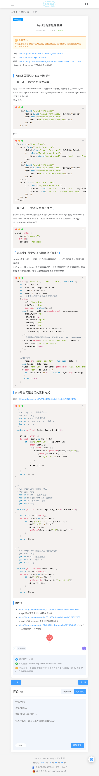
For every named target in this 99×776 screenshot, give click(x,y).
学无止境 (25, 12)
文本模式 (80, 691)
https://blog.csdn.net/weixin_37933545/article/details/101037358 (50, 61)
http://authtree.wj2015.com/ (32, 57)
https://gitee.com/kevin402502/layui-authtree (41, 53)
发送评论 (77, 745)
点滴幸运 (60, 758)
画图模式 (67, 691)
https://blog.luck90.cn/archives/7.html (45, 663)
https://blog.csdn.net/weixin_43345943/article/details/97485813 (49, 609)
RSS (57, 767)
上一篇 (16, 682)
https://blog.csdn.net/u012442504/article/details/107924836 (47, 399)
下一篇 (83, 682)
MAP (64, 767)
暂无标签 (21, 648)
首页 (15, 12)
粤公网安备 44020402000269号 (49, 771)
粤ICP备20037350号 (45, 767)
